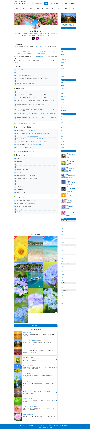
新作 (31, 8)
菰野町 (62, 231)
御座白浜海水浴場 (37, 144)
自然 (66, 8)
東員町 (62, 228)
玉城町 (62, 277)
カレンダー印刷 (45, 8)
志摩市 (62, 269)
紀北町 (62, 295)
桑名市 (62, 234)
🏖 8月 (62, 136)
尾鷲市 (62, 292)
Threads (42, 46)
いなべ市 (62, 223)
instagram (37, 46)
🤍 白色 (62, 107)
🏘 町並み (63, 68)
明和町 (62, 253)
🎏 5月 (62, 127)
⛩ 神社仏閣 (63, 62)
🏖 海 (62, 57)
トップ (16, 9)
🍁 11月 (62, 144)
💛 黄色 (62, 93)
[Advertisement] (36, 224)
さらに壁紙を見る (35, 325)
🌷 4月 (62, 125)
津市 (61, 247)
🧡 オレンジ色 (63, 96)
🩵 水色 (62, 91)
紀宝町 (62, 303)
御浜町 (62, 298)
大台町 (62, 255)
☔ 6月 (62, 130)
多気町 (62, 258)
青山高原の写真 (40, 138)
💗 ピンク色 (63, 82)
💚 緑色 (62, 88)
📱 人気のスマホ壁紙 (39, 425)
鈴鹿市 (62, 237)
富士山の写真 (46, 133)
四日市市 (62, 242)
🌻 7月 (62, 133)
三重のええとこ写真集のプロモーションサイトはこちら (25, 123)
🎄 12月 (62, 147)
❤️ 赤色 (62, 99)
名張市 (62, 287)
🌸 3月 (62, 122)
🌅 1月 (62, 116)
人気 (24, 8)
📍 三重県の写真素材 (29, 425)
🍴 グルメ (63, 73)
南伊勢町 (62, 274)
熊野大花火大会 (43, 141)
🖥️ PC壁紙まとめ (49, 425)
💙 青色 (62, 85)
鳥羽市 (62, 271)
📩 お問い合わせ (65, 425)
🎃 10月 (62, 141)
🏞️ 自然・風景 (63, 54)
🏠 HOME (22, 425)
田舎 (73, 8)
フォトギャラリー (21, 4)
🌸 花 (62, 51)
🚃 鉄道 (62, 76)
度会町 (62, 280)
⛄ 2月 (62, 119)
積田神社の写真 (32, 130)
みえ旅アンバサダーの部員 (37, 56)
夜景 (59, 8)
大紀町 (62, 261)
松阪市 (62, 250)
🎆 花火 (62, 65)
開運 (17, 8)
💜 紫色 (62, 102)
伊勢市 (62, 266)
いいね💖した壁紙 (54, 3)
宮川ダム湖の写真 (34, 136)
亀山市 (62, 239)
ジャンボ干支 (36, 141)
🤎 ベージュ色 (63, 110)
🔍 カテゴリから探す (64, 3)
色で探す (37, 8)
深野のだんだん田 (34, 147)
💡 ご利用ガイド (72, 3)
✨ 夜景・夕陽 (63, 59)
